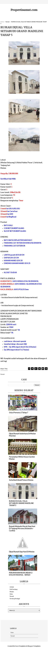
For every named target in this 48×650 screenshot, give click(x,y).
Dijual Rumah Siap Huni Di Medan (21, 552)
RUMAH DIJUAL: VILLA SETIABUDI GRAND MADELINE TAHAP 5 (21, 503)
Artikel (12, 587)
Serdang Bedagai (15, 598)
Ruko (11, 594)
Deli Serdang (13, 589)
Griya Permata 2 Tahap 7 (18, 412)
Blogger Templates (33, 646)
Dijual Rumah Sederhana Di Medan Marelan (22, 434)
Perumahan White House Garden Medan (22, 458)
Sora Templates (20, 646)
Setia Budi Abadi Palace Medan (21, 480)
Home (2, 22)
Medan (12, 591)
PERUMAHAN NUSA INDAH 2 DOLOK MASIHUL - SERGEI (20, 574)
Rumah (12, 596)
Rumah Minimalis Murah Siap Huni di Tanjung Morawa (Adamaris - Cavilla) (22, 528)
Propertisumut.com (24, 10)
